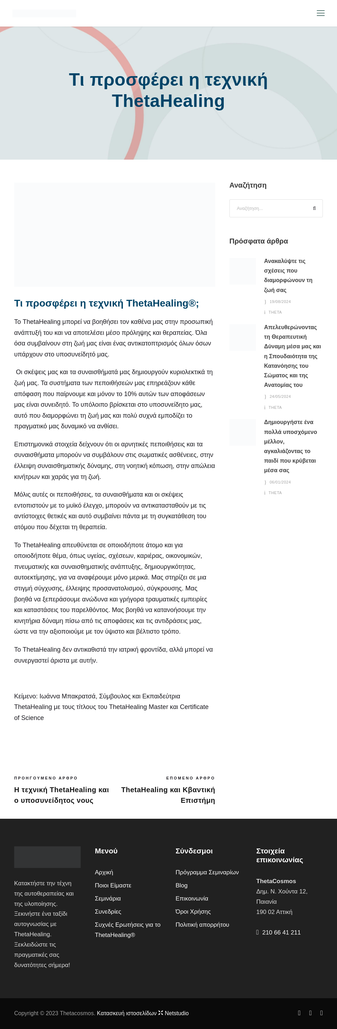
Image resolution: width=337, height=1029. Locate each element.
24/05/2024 (280, 396)
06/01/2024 (280, 482)
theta (275, 312)
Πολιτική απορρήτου (202, 924)
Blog (182, 885)
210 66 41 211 (281, 932)
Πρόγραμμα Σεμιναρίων (207, 872)
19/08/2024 (280, 301)
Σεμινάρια (108, 898)
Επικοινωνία (192, 898)
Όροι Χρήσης (193, 911)
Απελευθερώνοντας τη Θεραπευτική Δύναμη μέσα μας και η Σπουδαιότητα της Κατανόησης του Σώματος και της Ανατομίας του (292, 356)
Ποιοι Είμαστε (113, 885)
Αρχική (104, 872)
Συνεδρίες (108, 911)
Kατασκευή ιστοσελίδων (143, 1013)
